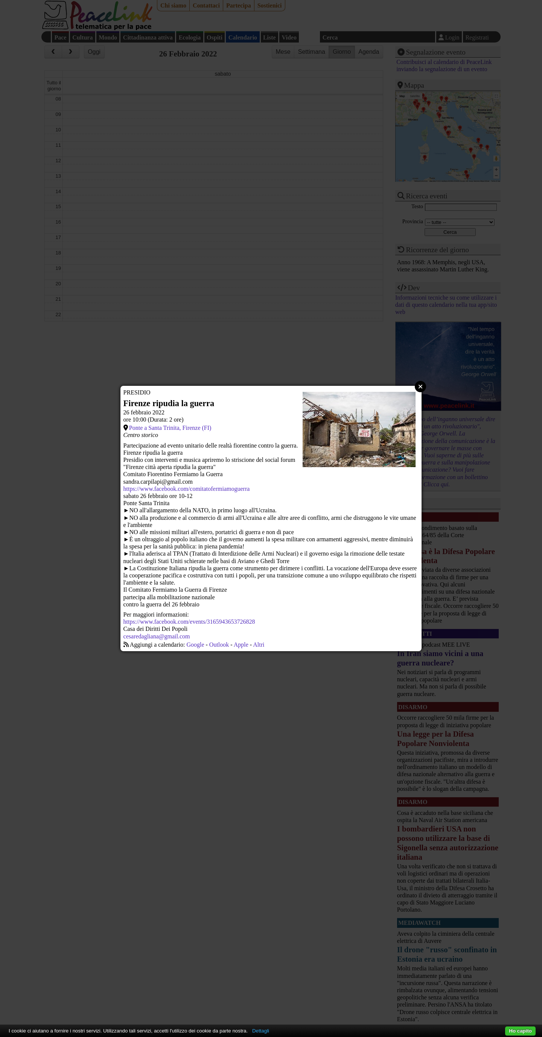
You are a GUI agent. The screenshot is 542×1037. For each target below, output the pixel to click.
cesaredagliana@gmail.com (156, 636)
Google (195, 644)
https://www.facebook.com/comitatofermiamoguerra (186, 489)
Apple (241, 644)
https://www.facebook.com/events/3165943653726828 (189, 621)
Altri (258, 644)
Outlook (219, 644)
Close (420, 386)
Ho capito (520, 1031)
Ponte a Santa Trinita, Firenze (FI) (170, 428)
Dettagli (260, 1031)
